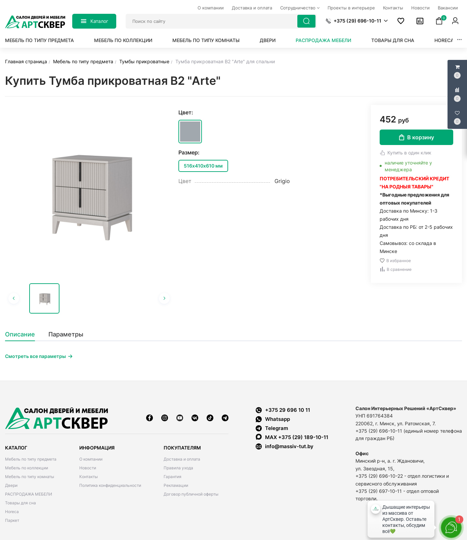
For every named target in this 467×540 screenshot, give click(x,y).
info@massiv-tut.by (289, 446)
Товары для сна (392, 40)
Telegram (272, 428)
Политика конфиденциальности (110, 485)
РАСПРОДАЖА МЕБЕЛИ (323, 40)
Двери (267, 40)
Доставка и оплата (182, 459)
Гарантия (172, 476)
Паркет (12, 520)
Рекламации (176, 485)
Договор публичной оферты (191, 494)
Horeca (444, 40)
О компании (90, 459)
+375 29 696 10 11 (283, 410)
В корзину (416, 137)
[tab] (23, 334)
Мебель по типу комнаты (206, 40)
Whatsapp (273, 419)
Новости (87, 467)
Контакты (88, 476)
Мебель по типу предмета (39, 40)
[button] (356, 21)
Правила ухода (178, 467)
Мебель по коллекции (123, 40)
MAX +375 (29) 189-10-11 (292, 437)
